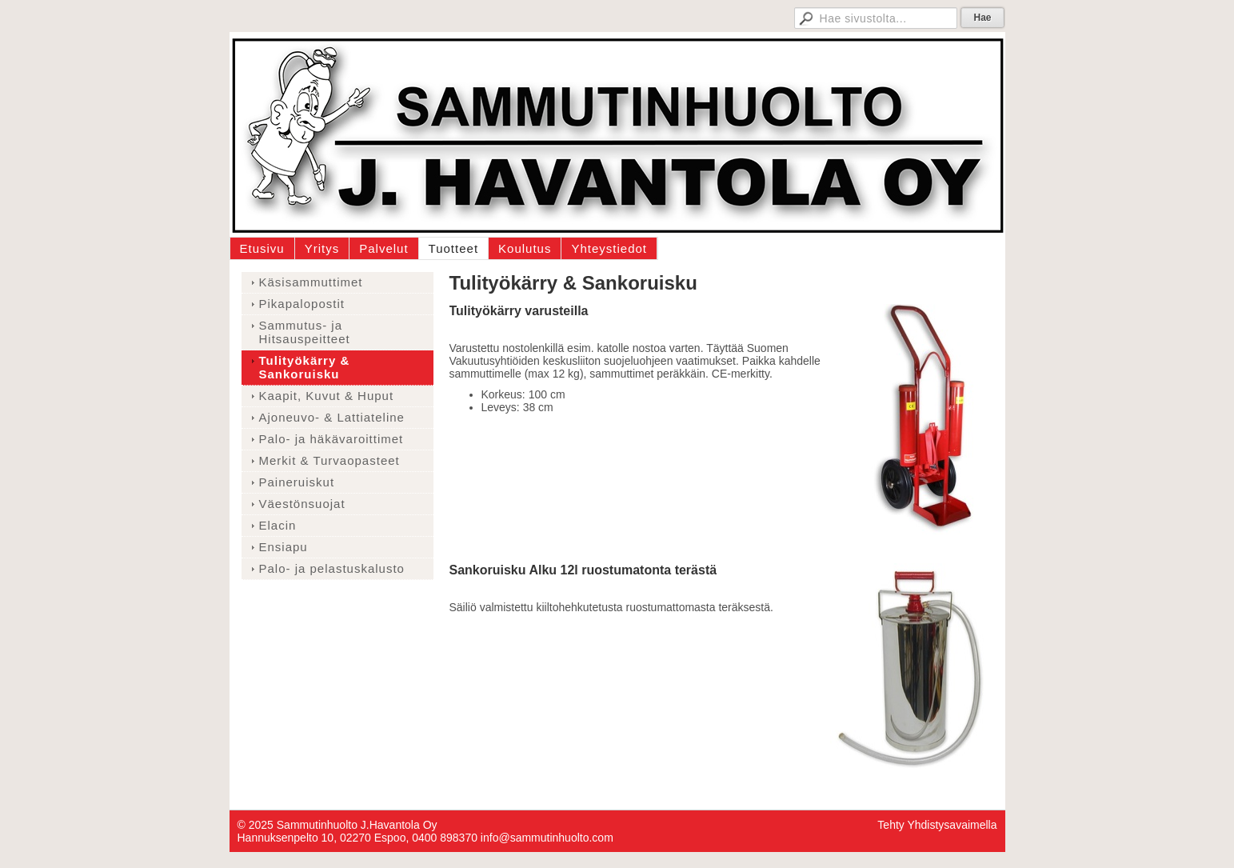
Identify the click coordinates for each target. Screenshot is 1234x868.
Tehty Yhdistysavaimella (936, 824)
